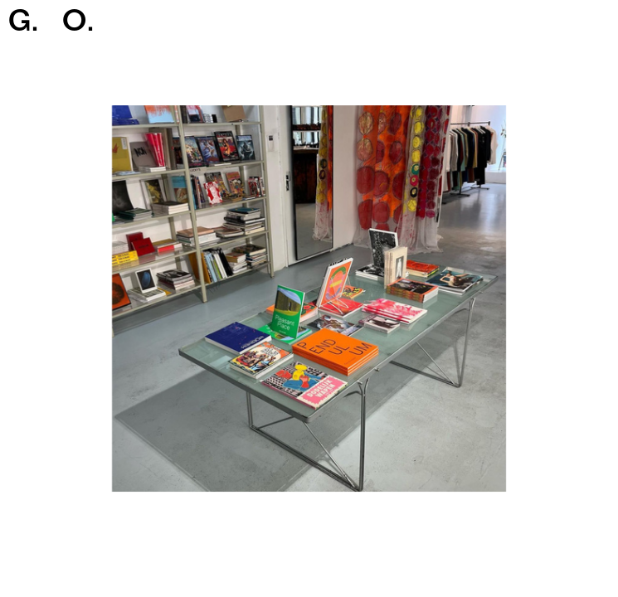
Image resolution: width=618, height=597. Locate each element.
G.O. (51, 24)
